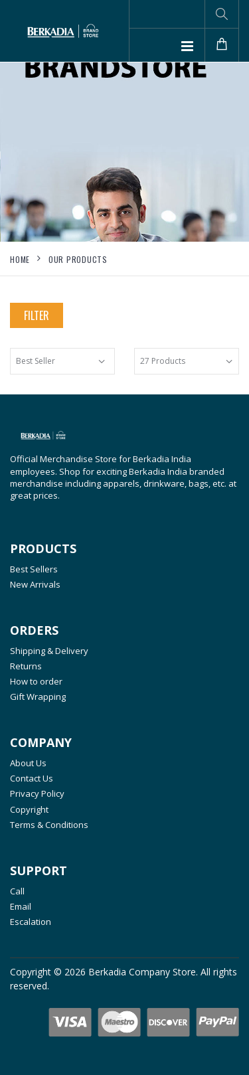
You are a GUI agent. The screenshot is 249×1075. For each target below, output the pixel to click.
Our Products (78, 259)
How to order (36, 681)
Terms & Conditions (49, 825)
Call (17, 891)
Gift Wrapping (38, 697)
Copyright (29, 809)
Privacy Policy (37, 793)
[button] (221, 14)
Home (20, 259)
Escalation (30, 922)
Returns (26, 666)
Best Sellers (34, 569)
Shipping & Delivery (49, 651)
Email (20, 906)
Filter (36, 315)
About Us (28, 763)
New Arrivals (35, 584)
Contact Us (31, 778)
